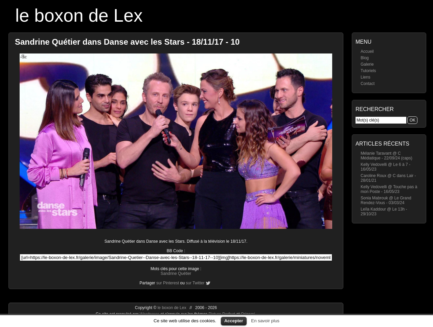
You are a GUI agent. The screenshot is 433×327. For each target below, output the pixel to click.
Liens (365, 77)
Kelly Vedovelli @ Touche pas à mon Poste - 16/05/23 (389, 189)
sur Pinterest (167, 283)
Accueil (367, 51)
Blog (365, 58)
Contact (367, 83)
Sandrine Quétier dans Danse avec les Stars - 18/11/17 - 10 (127, 41)
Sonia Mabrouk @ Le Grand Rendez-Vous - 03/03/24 (386, 200)
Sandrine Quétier (176, 273)
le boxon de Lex (79, 15)
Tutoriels (368, 70)
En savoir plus (265, 320)
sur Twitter (195, 283)
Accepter (233, 320)
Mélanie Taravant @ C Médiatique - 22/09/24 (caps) (386, 155)
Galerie (367, 64)
